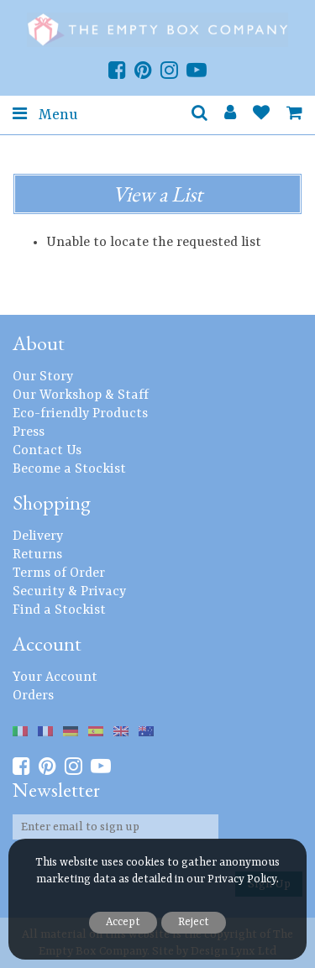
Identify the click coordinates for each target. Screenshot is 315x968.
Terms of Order (59, 573)
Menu (45, 114)
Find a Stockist (59, 610)
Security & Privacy (69, 591)
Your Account (55, 677)
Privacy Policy (241, 879)
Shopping (52, 502)
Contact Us (47, 450)
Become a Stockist (69, 469)
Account (47, 644)
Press (29, 432)
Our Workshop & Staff (81, 395)
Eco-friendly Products (80, 413)
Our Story (43, 377)
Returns (37, 554)
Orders (33, 696)
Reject (193, 922)
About (39, 343)
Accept (123, 922)
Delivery (38, 536)
